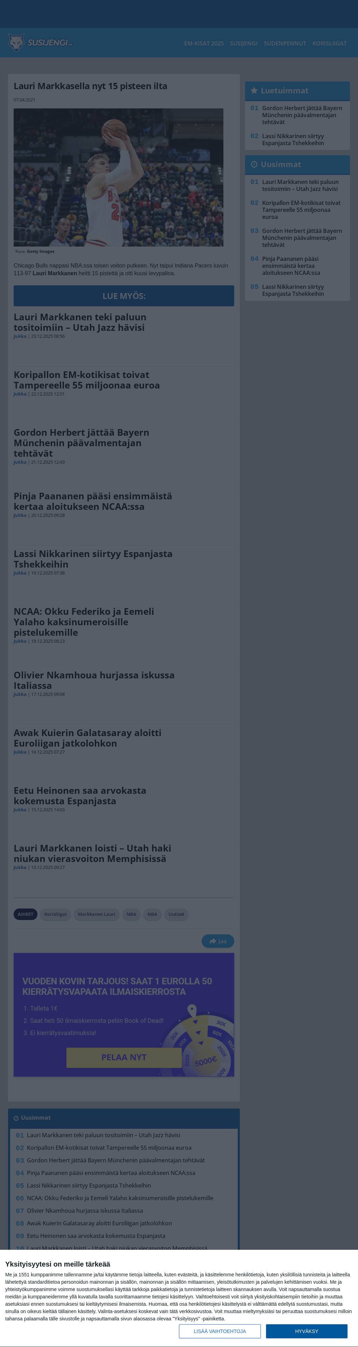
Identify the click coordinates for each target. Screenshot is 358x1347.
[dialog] (179, 1298)
